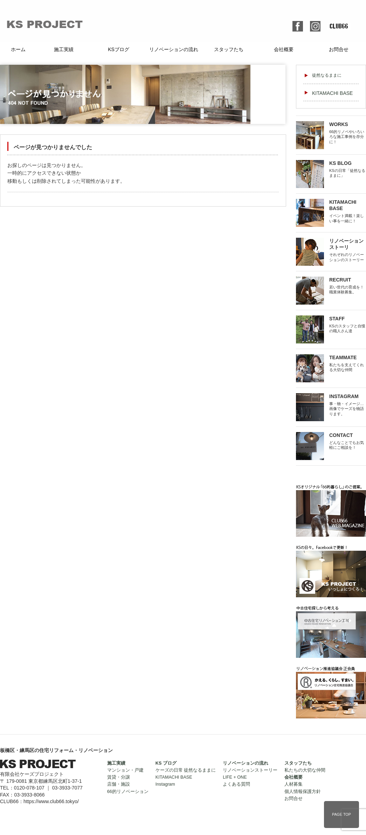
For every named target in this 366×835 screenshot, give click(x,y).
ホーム (18, 49)
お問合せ (338, 49)
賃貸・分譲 (118, 777)
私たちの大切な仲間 (304, 770)
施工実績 (64, 49)
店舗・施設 (118, 784)
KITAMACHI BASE (332, 93)
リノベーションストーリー (250, 770)
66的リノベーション (128, 791)
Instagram (165, 784)
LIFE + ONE (235, 777)
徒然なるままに (326, 75)
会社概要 (284, 49)
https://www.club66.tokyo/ (51, 801)
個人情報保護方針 (302, 791)
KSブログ (118, 49)
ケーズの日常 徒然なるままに (186, 770)
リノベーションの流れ (173, 49)
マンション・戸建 (125, 770)
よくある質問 (236, 784)
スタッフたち (228, 49)
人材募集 (293, 784)
